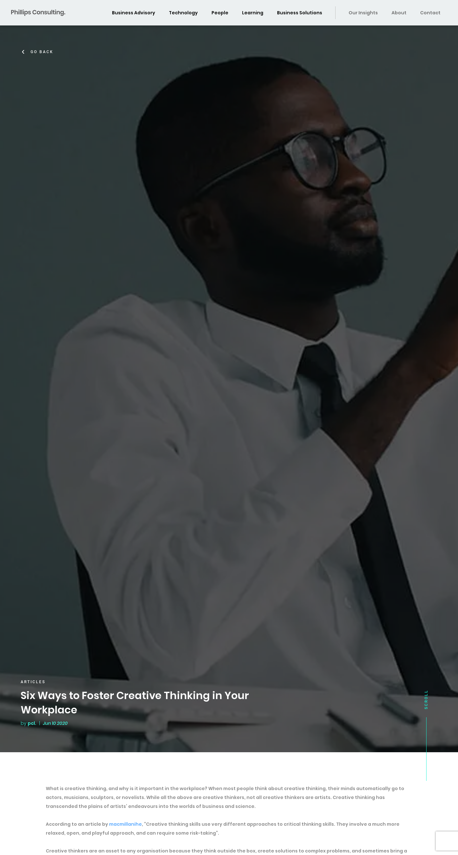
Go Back (42, 52)
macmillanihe (125, 824)
